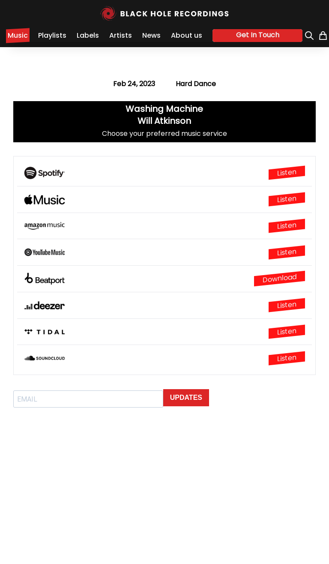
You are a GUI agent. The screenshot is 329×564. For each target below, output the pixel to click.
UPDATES (186, 397)
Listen (286, 173)
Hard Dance (196, 84)
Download (279, 278)
